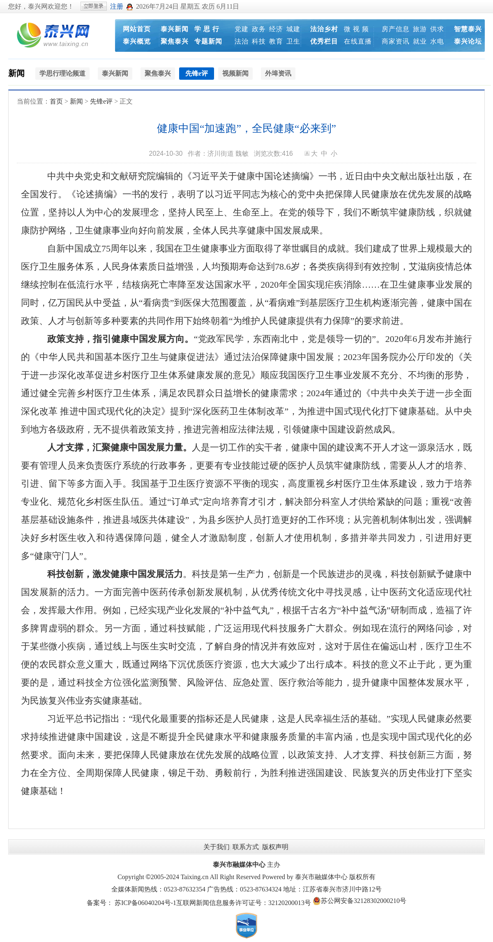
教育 (276, 41)
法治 (242, 41)
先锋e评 (101, 101)
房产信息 (396, 28)
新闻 (16, 73)
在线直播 (358, 41)
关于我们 (216, 846)
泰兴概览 (137, 41)
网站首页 (137, 28)
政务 (259, 28)
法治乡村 (324, 28)
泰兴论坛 (468, 41)
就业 (420, 41)
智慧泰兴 (468, 28)
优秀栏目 (324, 41)
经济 (276, 28)
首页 (56, 101)
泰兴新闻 (175, 28)
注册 (116, 6)
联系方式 (246, 846)
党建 (242, 28)
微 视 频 (356, 28)
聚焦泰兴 (175, 41)
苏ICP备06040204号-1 (145, 902)
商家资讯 (396, 41)
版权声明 (275, 846)
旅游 (420, 28)
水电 (437, 41)
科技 (259, 41)
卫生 (293, 41)
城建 (293, 28)
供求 (437, 28)
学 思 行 (206, 28)
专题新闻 (208, 41)
